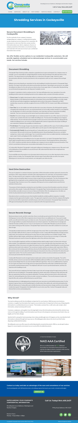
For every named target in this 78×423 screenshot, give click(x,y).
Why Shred (35, 12)
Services (17, 12)
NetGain (69, 421)
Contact (57, 12)
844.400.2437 (67, 7)
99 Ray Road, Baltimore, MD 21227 (61, 407)
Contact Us (39, 392)
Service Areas (46, 12)
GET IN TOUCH (67, 12)
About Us (26, 12)
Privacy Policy (30, 421)
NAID (57, 345)
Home (10, 12)
